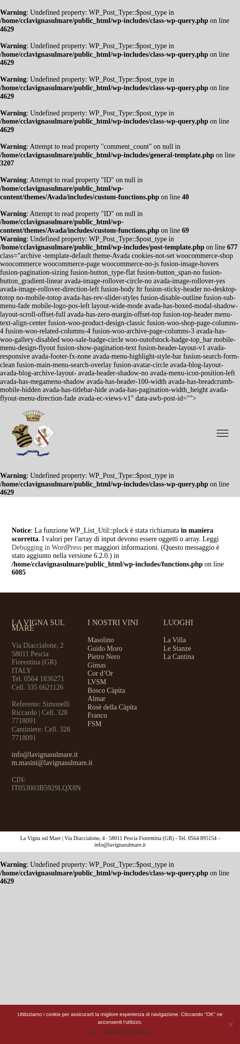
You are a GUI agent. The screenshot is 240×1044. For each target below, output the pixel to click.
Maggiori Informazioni (125, 1032)
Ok (94, 1032)
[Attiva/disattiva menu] (222, 433)
